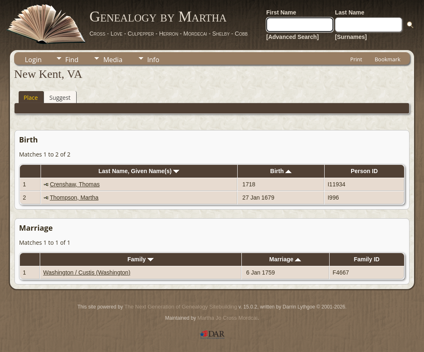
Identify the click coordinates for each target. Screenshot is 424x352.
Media (112, 59)
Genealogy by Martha (157, 16)
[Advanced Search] (292, 37)
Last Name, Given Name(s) (139, 171)
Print (356, 59)
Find (72, 59)
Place (31, 97)
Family (141, 259)
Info (153, 59)
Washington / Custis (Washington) (86, 272)
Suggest (59, 97)
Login (33, 59)
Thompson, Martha (74, 197)
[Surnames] (351, 37)
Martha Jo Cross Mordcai (228, 318)
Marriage (285, 259)
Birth (281, 171)
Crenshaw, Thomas (74, 184)
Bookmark (387, 59)
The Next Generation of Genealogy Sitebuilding (180, 307)
